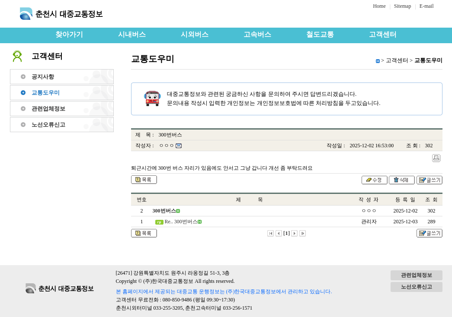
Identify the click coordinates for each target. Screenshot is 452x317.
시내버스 (132, 34)
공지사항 (43, 76)
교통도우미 (46, 92)
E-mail (427, 6)
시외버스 (194, 34)
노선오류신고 (48, 124)
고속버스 (257, 34)
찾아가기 (69, 34)
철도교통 (320, 34)
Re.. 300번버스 (180, 222)
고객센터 (383, 34)
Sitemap (402, 6)
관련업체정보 (48, 108)
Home (379, 6)
